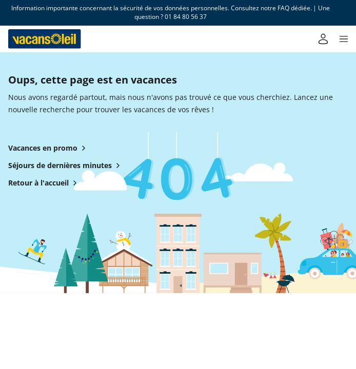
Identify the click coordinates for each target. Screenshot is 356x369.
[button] (343, 39)
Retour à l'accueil (44, 183)
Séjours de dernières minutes (66, 165)
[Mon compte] (323, 39)
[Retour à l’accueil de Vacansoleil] (44, 39)
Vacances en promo (49, 148)
